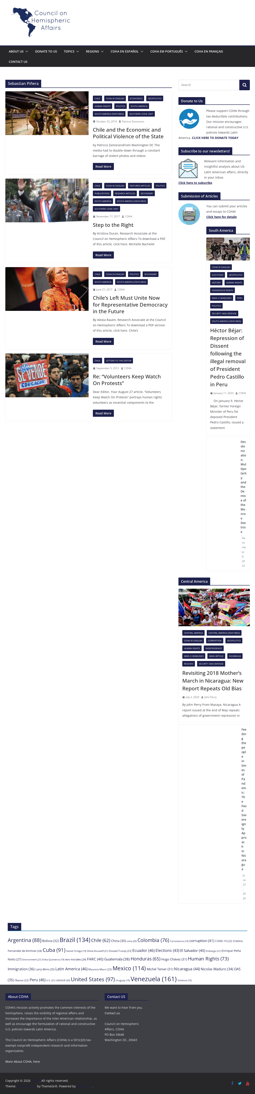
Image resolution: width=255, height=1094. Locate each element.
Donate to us (46, 51)
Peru (239, 297)
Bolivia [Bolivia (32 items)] (50, 941)
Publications (102, 193)
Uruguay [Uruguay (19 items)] (123, 980)
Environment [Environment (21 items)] (31, 959)
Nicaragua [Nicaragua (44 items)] (187, 968)
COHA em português (166, 51)
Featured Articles (140, 185)
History (216, 282)
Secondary (147, 193)
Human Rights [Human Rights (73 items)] (208, 958)
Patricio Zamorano (133, 121)
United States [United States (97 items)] (93, 979)
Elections (217, 274)
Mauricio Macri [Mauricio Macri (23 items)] (100, 969)
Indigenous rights (222, 290)
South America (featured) (109, 113)
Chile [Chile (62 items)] (100, 940)
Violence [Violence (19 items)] (185, 980)
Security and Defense (224, 313)
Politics (120, 106)
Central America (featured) (224, 632)
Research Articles (125, 193)
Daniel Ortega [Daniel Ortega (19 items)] (76, 951)
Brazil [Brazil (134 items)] (75, 940)
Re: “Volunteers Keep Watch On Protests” (127, 380)
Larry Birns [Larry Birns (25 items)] (44, 969)
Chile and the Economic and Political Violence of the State (128, 133)
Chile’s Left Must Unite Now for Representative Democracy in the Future (130, 304)
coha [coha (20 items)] (132, 941)
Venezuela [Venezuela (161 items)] (154, 979)
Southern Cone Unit (141, 113)
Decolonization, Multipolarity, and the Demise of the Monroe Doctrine (243, 487)
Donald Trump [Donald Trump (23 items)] (120, 951)
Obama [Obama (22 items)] (22, 980)
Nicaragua (235, 656)
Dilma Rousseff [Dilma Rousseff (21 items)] (97, 951)
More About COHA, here (22, 1061)
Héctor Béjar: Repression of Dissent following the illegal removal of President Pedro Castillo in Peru (228, 357)
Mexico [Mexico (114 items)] (129, 968)
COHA (128, 216)
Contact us (18, 62)
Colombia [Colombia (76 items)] (153, 940)
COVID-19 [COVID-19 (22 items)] (223, 941)
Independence (213, 648)
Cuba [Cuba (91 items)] (54, 949)
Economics (136, 98)
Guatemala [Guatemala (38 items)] (117, 959)
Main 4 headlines (221, 297)
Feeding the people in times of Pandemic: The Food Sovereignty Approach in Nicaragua (243, 799)
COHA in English (115, 98)
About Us (16, 51)
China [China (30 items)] (118, 941)
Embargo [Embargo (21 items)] (213, 951)
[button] (26, 51)
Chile (97, 98)
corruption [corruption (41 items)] (201, 940)
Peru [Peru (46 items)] (37, 979)
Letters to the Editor (118, 360)
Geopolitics (154, 98)
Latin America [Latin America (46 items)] (71, 968)
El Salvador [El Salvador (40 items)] (192, 950)
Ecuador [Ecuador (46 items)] (143, 950)
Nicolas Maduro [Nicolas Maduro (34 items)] (217, 969)
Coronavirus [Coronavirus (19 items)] (179, 941)
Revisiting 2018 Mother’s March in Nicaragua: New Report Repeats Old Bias (212, 680)
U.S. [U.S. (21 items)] (50, 980)
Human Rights (102, 106)
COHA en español (125, 51)
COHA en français (209, 51)
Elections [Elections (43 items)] (167, 950)
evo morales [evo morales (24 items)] (75, 959)
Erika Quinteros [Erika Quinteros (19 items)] (53, 959)
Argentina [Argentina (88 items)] (24, 940)
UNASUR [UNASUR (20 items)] (63, 980)
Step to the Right (113, 224)
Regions (92, 51)
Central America (193, 632)
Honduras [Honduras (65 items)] (145, 959)
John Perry (210, 697)
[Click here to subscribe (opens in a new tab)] (195, 183)
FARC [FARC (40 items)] (95, 959)
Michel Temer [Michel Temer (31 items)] (160, 969)
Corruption (215, 640)
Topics (69, 51)
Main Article (216, 656)
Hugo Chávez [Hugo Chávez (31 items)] (174, 959)
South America (139, 106)
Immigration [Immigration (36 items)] (21, 969)
